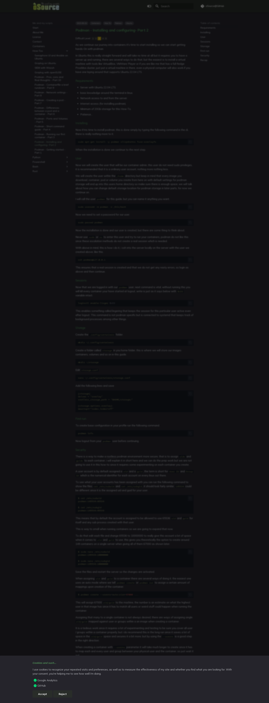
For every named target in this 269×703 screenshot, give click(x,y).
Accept (42, 694)
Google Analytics (47, 680)
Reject (63, 694)
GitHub (41, 685)
